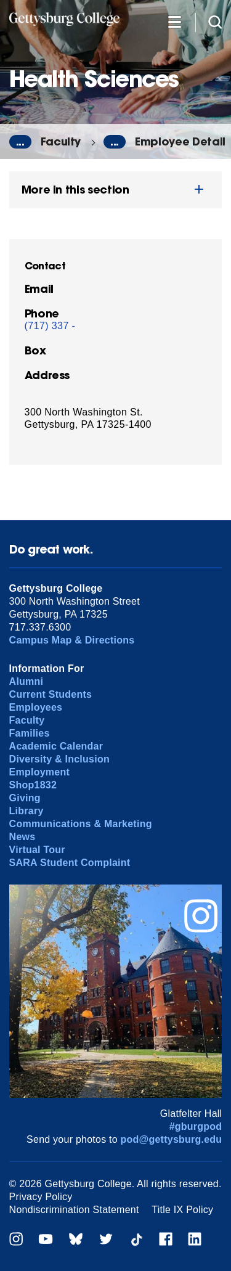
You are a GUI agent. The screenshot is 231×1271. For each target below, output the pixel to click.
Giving (25, 798)
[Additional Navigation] (174, 21)
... (20, 142)
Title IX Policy (182, 1209)
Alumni (26, 681)
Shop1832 (33, 785)
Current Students (50, 694)
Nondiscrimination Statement (74, 1209)
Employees (36, 707)
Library (26, 811)
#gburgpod (195, 1126)
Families (29, 733)
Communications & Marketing (80, 824)
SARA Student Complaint (70, 862)
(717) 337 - (50, 326)
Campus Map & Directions (72, 640)
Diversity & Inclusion (59, 759)
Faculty (61, 141)
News (22, 837)
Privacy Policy (41, 1196)
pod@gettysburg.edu (171, 1139)
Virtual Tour (37, 849)
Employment (39, 772)
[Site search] (215, 21)
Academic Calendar (56, 746)
